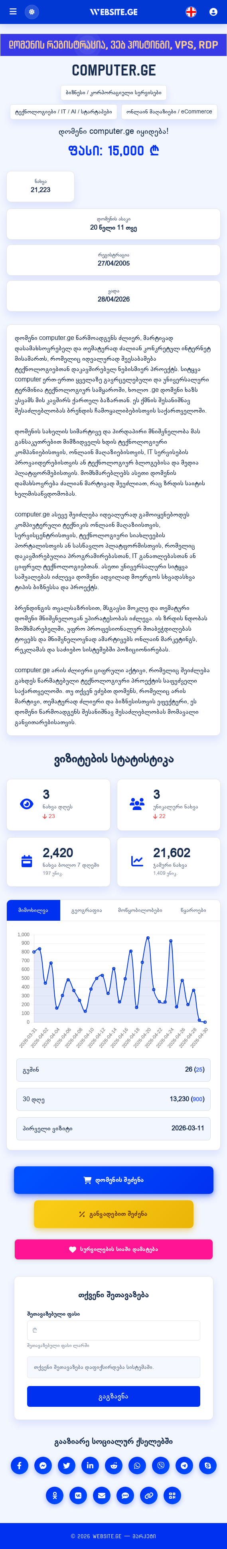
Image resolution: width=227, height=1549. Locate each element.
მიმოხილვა (33, 910)
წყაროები (193, 910)
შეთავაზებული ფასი (53, 1314)
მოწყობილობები (140, 910)
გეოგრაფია (86, 910)
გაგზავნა (113, 1396)
